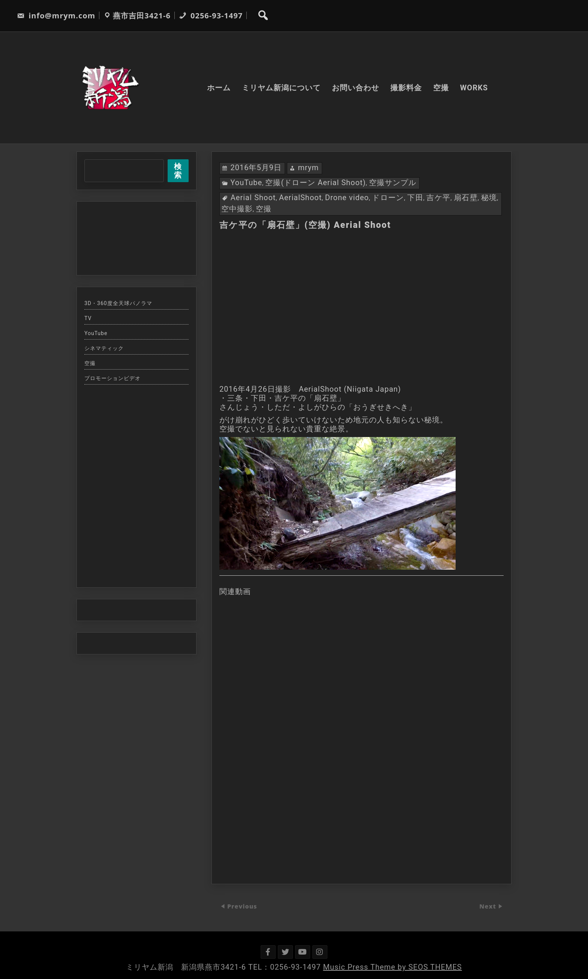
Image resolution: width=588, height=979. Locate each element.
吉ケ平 (438, 197)
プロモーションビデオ (112, 378)
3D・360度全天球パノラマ (118, 303)
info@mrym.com (56, 15)
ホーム (219, 87)
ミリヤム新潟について (281, 87)
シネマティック (104, 348)
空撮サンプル (392, 182)
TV (88, 318)
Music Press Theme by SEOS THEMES (392, 967)
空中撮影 (237, 208)
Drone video (347, 197)
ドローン (388, 197)
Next (488, 906)
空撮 (441, 87)
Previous (242, 906)
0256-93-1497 (211, 15)
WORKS (474, 87)
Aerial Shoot (253, 197)
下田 (415, 197)
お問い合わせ (355, 87)
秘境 (489, 197)
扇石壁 (466, 197)
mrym (308, 167)
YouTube (246, 182)
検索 (178, 170)
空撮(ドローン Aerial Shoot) (315, 182)
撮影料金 (406, 87)
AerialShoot (300, 197)
